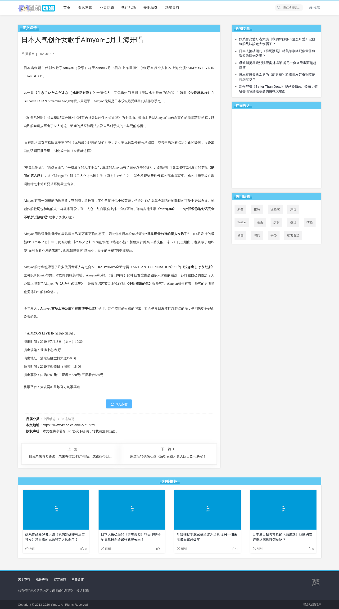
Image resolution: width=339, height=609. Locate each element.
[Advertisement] (276, 149)
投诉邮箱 (83, 590)
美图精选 (150, 7)
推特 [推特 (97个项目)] (257, 209)
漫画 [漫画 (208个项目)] (260, 222)
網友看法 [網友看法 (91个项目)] (293, 235)
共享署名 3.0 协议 (66, 431)
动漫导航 (172, 7)
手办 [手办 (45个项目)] (274, 235)
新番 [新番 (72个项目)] (240, 209)
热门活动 (129, 7)
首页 (66, 7)
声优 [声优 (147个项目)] (293, 209)
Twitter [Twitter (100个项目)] (241, 222)
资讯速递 (85, 7)
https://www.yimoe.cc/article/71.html (69, 425)
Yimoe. (55, 604)
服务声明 (42, 579)
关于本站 (24, 579)
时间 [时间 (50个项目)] (257, 235)
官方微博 (60, 579)
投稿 (314, 7)
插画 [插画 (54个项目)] (310, 222)
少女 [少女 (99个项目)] (276, 222)
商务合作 (78, 579)
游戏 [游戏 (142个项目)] (293, 222)
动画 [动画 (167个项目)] (240, 235)
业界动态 (107, 7)
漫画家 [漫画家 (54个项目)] (275, 209)
